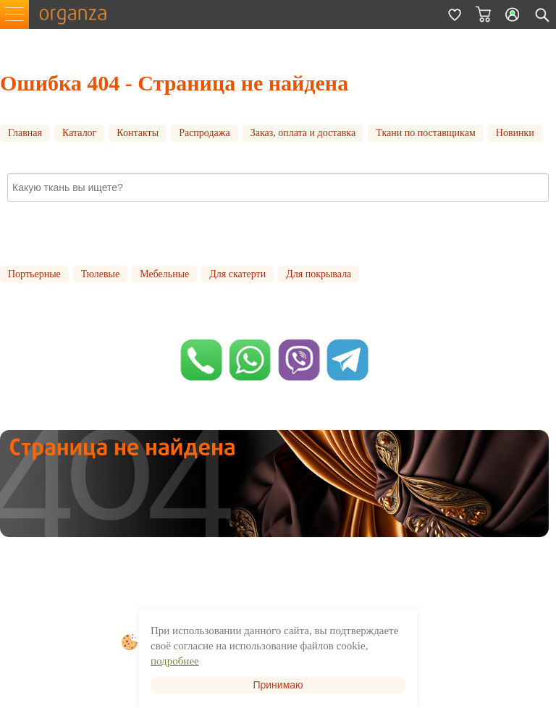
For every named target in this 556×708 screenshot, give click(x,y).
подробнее (175, 661)
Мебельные (164, 274)
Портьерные (34, 274)
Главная (25, 132)
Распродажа (204, 132)
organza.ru (79, 14)
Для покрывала (318, 274)
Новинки (515, 132)
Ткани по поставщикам (426, 132)
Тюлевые (100, 274)
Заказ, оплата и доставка (303, 132)
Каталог (79, 132)
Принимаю (278, 685)
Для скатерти (237, 274)
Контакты (138, 132)
